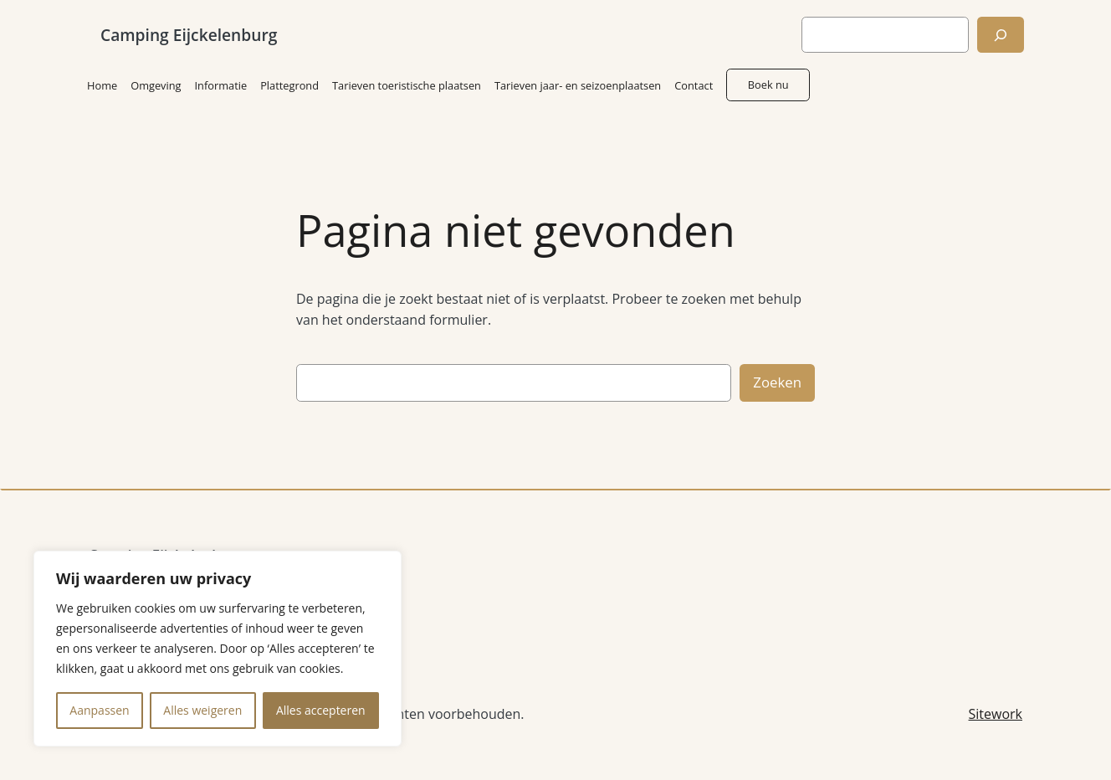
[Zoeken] (1000, 35)
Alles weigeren (202, 710)
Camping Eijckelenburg (188, 34)
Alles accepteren (321, 710)
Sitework (995, 714)
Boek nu (768, 84)
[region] (217, 649)
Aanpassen (99, 710)
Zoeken (777, 382)
